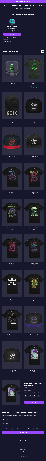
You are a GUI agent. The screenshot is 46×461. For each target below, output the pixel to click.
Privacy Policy (23, 451)
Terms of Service (23, 449)
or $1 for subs (12, 31)
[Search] (39, 5)
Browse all (21, 8)
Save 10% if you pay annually (12, 37)
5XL (26, 397)
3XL (34, 395)
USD (36, 5)
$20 (28, 428)
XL (25, 395)
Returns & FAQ (23, 454)
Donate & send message (23, 432)
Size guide (29, 390)
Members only (27, 8)
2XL (30, 395)
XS (25, 392)
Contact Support (23, 447)
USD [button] (23, 444)
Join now (12, 34)
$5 (6, 428)
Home (17, 8)
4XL (38, 395)
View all (42, 51)
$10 (17, 428)
